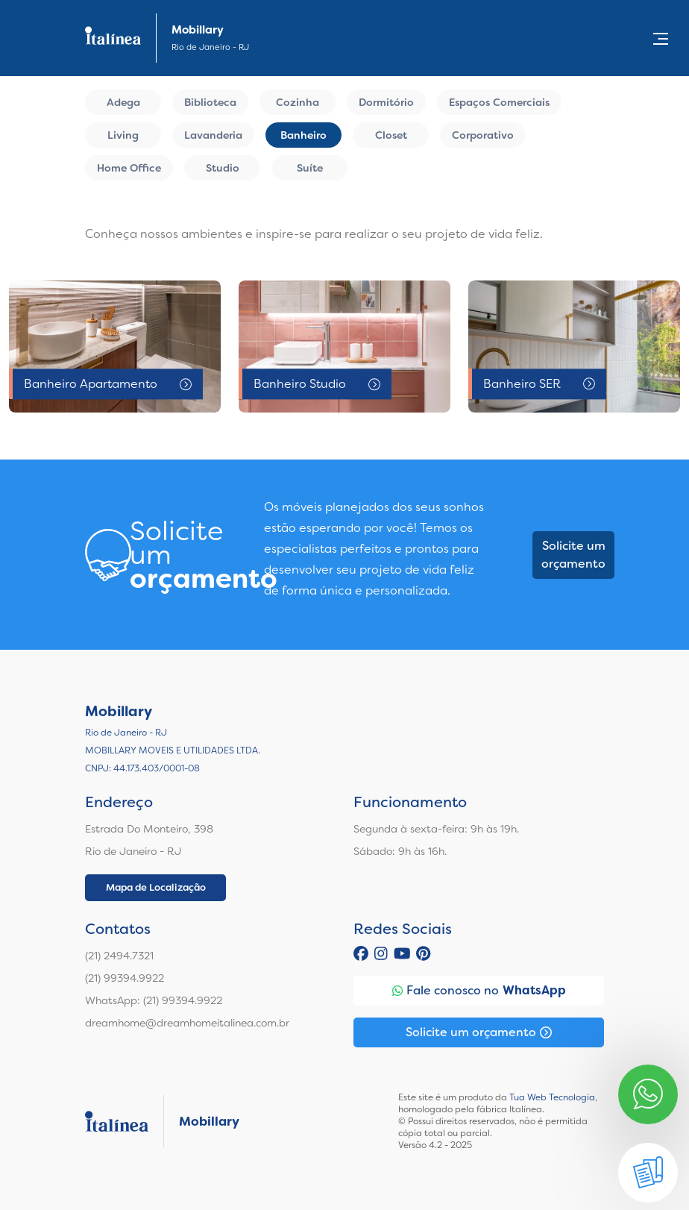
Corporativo (483, 135)
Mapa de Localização (156, 887)
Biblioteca (210, 102)
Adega (123, 102)
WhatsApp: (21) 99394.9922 (153, 1000)
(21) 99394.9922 (124, 978)
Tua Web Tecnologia (552, 1097)
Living (123, 135)
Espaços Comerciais (499, 102)
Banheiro (303, 135)
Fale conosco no (479, 991)
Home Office (129, 168)
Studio (222, 168)
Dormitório (386, 102)
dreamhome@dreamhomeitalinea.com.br (187, 1022)
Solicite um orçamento (573, 554)
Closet (391, 135)
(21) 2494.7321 (119, 955)
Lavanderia (213, 135)
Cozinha (297, 102)
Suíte (310, 168)
